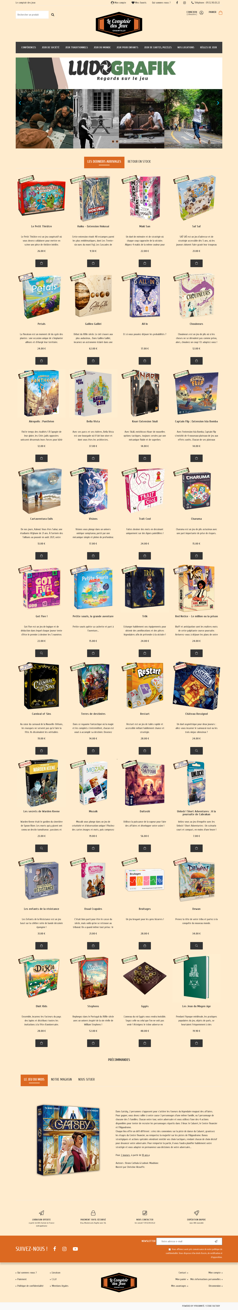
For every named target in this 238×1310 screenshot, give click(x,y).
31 (41, 933)
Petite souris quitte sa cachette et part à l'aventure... (93, 628)
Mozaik (93, 811)
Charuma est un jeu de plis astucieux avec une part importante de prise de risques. (196, 531)
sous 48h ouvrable (196, 1217)
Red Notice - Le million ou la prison (196, 616)
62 (93, 348)
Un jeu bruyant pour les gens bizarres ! (145, 919)
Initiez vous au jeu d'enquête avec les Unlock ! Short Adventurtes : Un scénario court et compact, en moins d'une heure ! (196, 825)
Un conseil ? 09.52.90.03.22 (144, 1217)
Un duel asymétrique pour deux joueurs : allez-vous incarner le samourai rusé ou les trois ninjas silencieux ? (197, 728)
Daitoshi (145, 811)
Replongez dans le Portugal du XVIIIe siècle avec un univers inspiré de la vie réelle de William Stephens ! (93, 1020)
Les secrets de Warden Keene (41, 811)
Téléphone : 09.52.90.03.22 (205, 2)
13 (41, 543)
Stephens (93, 1006)
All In (145, 324)
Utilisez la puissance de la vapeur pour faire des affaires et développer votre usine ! (144, 823)
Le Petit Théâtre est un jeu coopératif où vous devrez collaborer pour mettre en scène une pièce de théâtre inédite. (41, 240)
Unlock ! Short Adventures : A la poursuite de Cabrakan (196, 813)
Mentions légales (60, 1285)
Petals (41, 324)
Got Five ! (41, 616)
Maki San (144, 226)
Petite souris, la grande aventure (93, 616)
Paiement (22, 1279)
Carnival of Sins (41, 714)
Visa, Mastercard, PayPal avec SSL (93, 1217)
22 (145, 251)
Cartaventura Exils (41, 519)
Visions (93, 519)
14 (145, 446)
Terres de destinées (93, 714)
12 (196, 348)
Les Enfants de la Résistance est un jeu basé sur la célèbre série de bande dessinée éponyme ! (41, 923)
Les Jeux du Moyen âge (196, 1006)
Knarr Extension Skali (145, 421)
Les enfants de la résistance (41, 909)
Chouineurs (196, 324)
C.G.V (54, 1279)
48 (144, 1030)
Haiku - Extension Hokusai (93, 226)
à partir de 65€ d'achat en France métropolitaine (41, 1218)
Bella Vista (93, 421)
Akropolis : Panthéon (41, 421)
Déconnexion (215, 1285)
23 (42, 836)
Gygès (145, 1006)
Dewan (196, 909)
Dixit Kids (41, 1006)
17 (145, 348)
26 (41, 251)
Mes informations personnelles (205, 1279)
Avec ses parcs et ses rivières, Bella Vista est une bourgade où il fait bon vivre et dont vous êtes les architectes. (93, 435)
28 (145, 738)
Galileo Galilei (93, 324)
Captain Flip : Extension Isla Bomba (196, 421)
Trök (144, 616)
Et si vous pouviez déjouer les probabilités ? (144, 334)
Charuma (196, 519)
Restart (145, 714)
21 (196, 251)
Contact (182, 1272)
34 (196, 933)
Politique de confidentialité (30, 1285)
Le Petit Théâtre (41, 226)
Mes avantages (178, 1285)
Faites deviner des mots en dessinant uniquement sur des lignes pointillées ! (144, 531)
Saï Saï (196, 226)
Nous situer (86, 1079)
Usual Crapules (93, 909)
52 (93, 1030)
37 (93, 446)
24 (41, 348)
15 (196, 543)
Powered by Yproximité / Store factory (201, 1306)
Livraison (56, 1272)
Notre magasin (61, 1079)
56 (145, 836)
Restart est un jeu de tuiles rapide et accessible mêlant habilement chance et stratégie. (144, 728)
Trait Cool (145, 519)
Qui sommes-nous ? (161, 2)
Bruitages (145, 909)
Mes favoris (139, 2)
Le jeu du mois (34, 1079)
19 (41, 738)
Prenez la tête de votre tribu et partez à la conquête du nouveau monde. (196, 921)
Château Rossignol (196, 714)
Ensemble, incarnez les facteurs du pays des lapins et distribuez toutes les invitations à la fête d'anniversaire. (41, 1020)
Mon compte (118, 2)
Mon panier (180, 1279)
